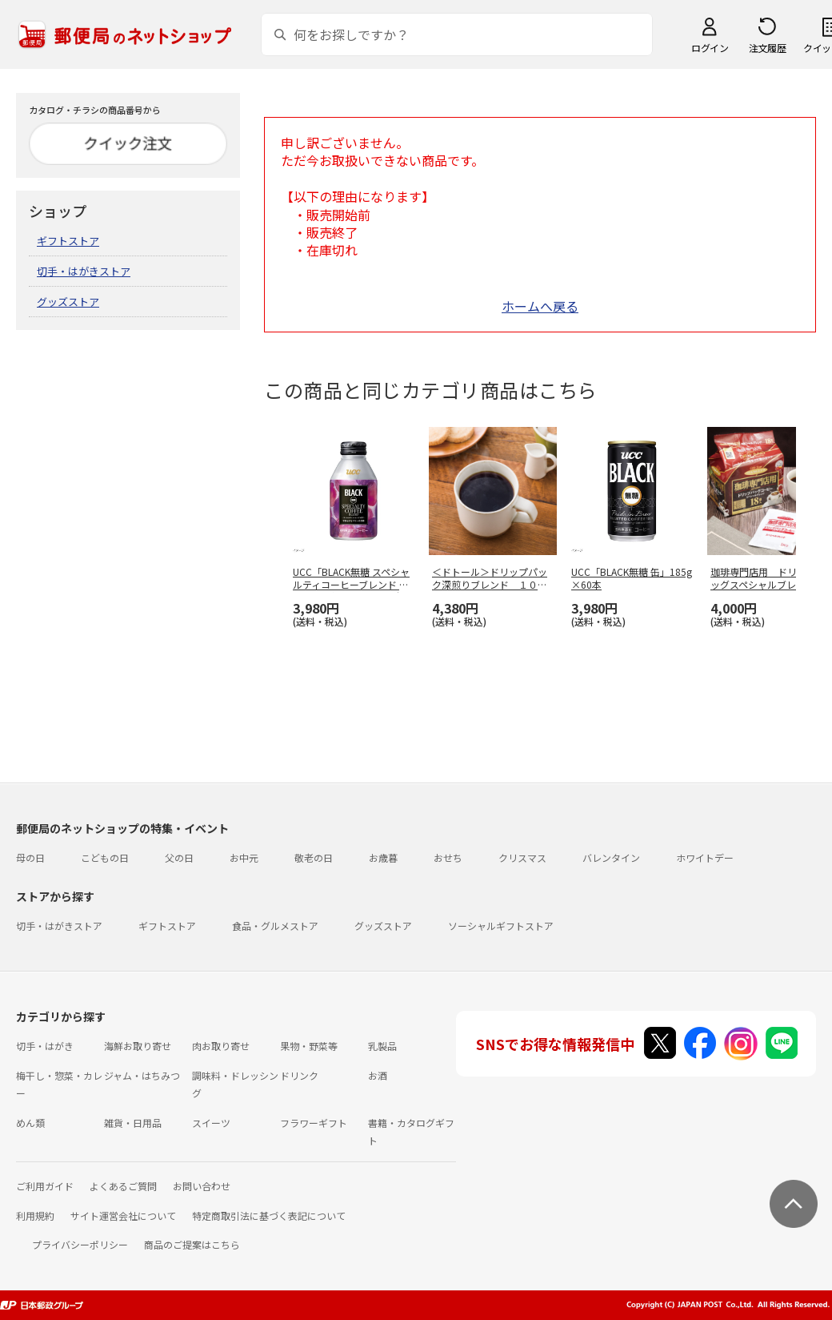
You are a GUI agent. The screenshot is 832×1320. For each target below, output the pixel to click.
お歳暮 (383, 857)
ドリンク (299, 1075)
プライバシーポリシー (80, 1244)
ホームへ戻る (540, 306)
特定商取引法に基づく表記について (269, 1215)
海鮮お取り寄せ (137, 1045)
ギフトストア (68, 240)
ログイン (709, 47)
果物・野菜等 (309, 1045)
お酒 (377, 1075)
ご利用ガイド (45, 1186)
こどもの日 (105, 857)
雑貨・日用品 (133, 1122)
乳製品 (382, 1045)
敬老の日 (313, 857)
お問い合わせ (201, 1186)
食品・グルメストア (275, 925)
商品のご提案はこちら (192, 1244)
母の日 (30, 857)
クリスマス (522, 857)
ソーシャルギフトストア (501, 925)
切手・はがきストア (83, 271)
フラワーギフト (313, 1122)
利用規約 (35, 1215)
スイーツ (211, 1122)
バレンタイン (611, 857)
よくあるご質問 (123, 1186)
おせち (448, 857)
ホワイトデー (705, 857)
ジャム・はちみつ (142, 1075)
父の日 (179, 857)
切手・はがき (45, 1045)
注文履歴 (767, 47)
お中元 (244, 857)
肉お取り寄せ (221, 1045)
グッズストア (68, 301)
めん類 (30, 1122)
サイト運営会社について (123, 1215)
